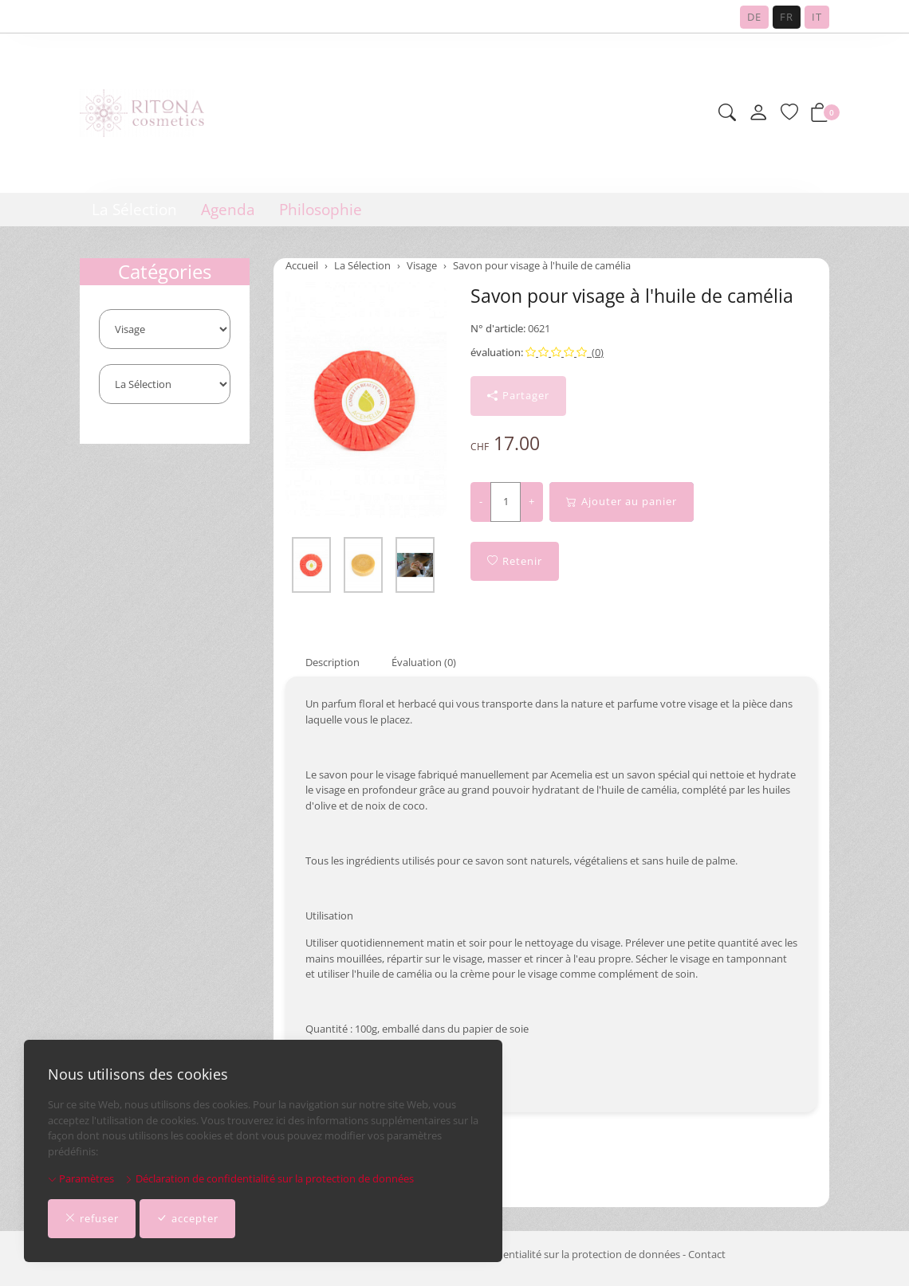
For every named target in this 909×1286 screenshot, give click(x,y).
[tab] (322, 662)
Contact (707, 1254)
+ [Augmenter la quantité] (531, 501)
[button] (727, 114)
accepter (187, 1219)
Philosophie (320, 209)
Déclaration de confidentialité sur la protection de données (269, 1178)
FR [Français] (786, 17)
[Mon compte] (758, 113)
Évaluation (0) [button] (424, 662)
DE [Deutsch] (754, 17)
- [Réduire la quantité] (480, 501)
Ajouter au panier (621, 502)
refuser (92, 1219)
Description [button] (332, 662)
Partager (518, 396)
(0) (564, 352)
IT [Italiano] (817, 17)
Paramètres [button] (81, 1178)
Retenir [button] (514, 562)
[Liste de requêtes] (789, 114)
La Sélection (134, 209)
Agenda (228, 209)
